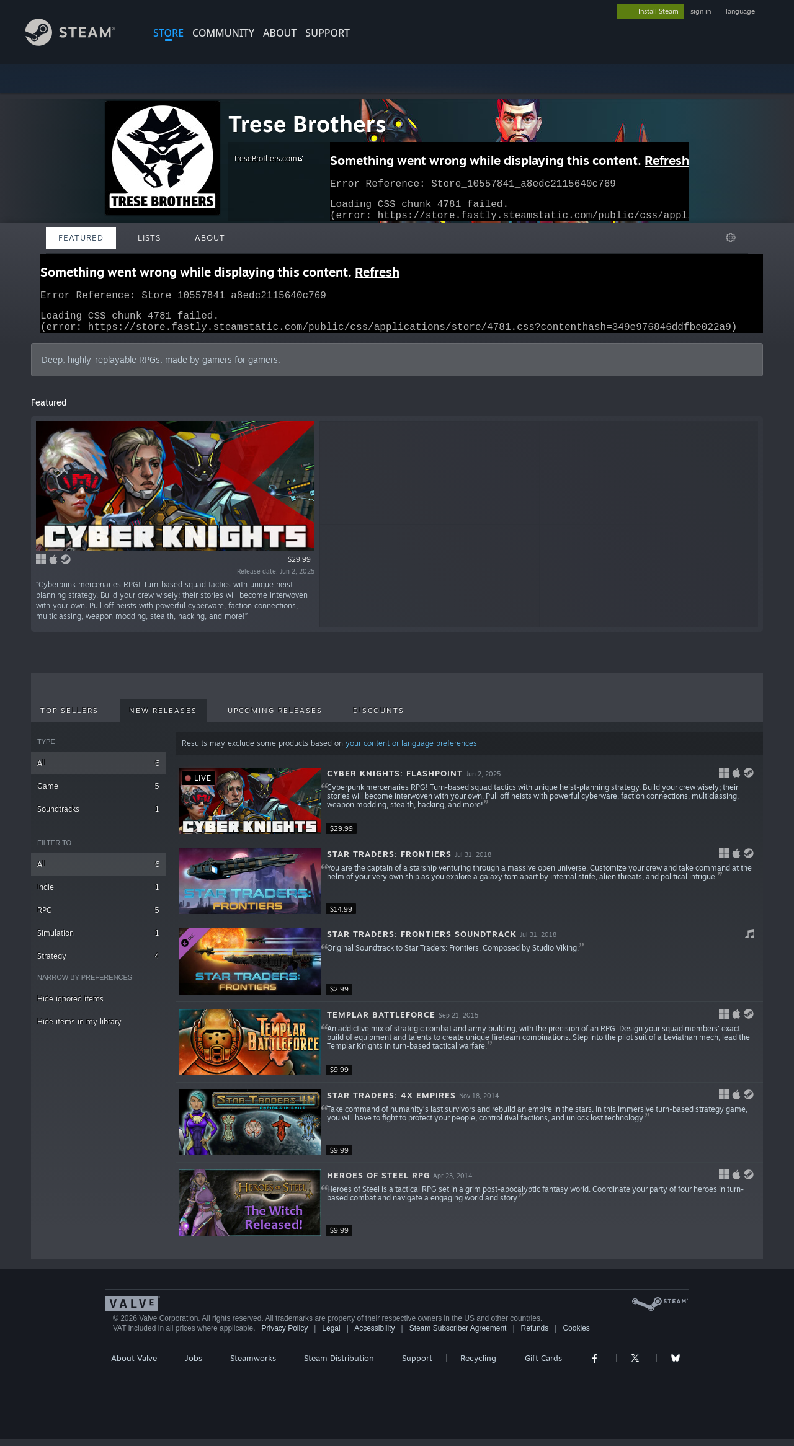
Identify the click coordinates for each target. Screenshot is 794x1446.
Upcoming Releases (275, 718)
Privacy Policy (284, 1335)
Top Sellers (69, 718)
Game (98, 793)
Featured (81, 237)
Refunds (535, 1335)
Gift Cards (543, 1365)
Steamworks (253, 1365)
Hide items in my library (79, 1029)
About (280, 33)
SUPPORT (327, 33)
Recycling (478, 1365)
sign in (700, 11)
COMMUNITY (223, 33)
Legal (331, 1335)
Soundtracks (98, 816)
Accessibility (374, 1335)
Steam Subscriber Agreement (458, 1335)
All (98, 770)
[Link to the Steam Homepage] (79, 42)
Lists (149, 237)
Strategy (98, 963)
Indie (98, 894)
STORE (168, 33)
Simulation (98, 940)
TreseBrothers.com (270, 158)
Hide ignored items (70, 1006)
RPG (98, 917)
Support (417, 1365)
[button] (469, 808)
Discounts (378, 718)
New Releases (163, 718)
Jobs (193, 1365)
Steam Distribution (339, 1365)
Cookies (576, 1335)
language (740, 11)
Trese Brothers (307, 124)
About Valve (134, 1365)
